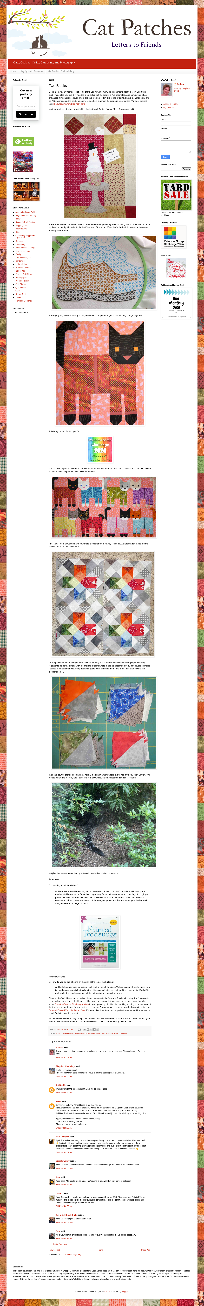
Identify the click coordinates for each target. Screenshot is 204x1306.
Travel (18, 297)
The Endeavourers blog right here (69, 104)
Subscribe (26, 114)
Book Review (21, 229)
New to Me (20, 271)
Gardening (20, 261)
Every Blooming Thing (24, 248)
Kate (58, 1177)
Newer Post (55, 1250)
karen (58, 1101)
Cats (58, 1033)
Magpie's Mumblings (65, 1066)
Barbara (59, 1047)
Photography (20, 277)
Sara (58, 1231)
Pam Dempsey (62, 1137)
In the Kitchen (90, 1033)
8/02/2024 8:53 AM (64, 1076)
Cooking (19, 241)
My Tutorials (168, 107)
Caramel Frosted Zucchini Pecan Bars (67, 1010)
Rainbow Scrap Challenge (116, 1033)
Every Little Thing (23, 251)
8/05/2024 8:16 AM (64, 1238)
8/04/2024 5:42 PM (64, 1222)
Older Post (145, 1250)
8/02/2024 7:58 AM (64, 1057)
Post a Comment (60, 1244)
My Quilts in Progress (32, 71)
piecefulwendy (63, 1161)
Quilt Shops (20, 284)
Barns (17, 219)
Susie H (59, 1193)
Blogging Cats (21, 225)
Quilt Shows (20, 287)
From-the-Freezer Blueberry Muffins (72, 1004)
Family (18, 254)
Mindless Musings (23, 268)
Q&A (98, 1033)
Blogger (124, 1292)
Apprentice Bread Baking (26, 212)
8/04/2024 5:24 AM (64, 1184)
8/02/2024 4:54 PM (64, 1168)
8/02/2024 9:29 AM (64, 1128)
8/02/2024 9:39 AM (64, 1152)
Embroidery (79, 1033)
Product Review (22, 281)
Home (13, 71)
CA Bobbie (61, 1085)
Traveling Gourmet (23, 301)
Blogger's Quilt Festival (25, 222)
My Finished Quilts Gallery (61, 71)
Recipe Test (20, 294)
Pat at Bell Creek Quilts (67, 1215)
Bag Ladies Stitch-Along (25, 215)
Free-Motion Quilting (24, 258)
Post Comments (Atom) (71, 1255)
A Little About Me (170, 104)
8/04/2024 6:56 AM (64, 1206)
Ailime (107, 1292)
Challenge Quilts (67, 1033)
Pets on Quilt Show (23, 274)
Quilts (103, 1033)
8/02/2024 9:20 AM (64, 1093)
